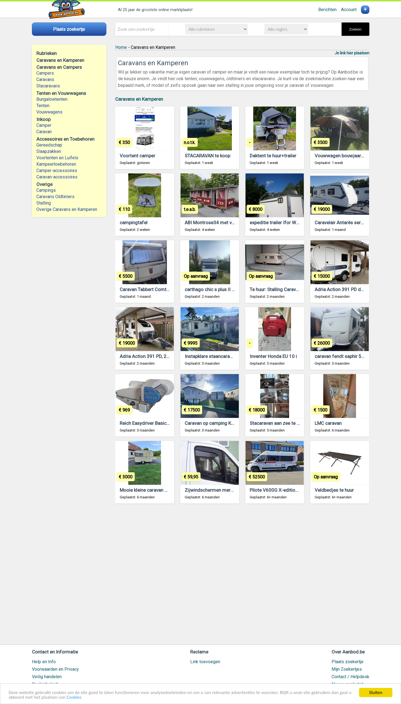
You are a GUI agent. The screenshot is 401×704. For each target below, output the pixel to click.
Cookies (74, 697)
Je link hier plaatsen (352, 53)
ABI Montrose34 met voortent (216, 222)
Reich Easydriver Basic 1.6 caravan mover (163, 423)
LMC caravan (328, 423)
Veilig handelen (47, 676)
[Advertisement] (242, 576)
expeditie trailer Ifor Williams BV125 (287, 222)
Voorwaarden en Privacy (55, 669)
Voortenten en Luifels (57, 157)
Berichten (327, 9)
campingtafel (133, 222)
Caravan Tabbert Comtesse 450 (153, 289)
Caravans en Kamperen (139, 99)
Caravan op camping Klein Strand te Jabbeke (231, 423)
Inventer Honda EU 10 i (273, 356)
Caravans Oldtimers (55, 196)
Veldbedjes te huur (334, 490)
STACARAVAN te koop (207, 155)
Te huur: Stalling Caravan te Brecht (285, 289)
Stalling (43, 203)
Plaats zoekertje (348, 661)
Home (121, 47)
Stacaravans (48, 86)
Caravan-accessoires (56, 177)
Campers (45, 73)
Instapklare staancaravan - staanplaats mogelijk (234, 356)
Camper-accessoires (56, 170)
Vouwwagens (49, 112)
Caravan (44, 131)
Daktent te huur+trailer (273, 155)
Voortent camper (137, 155)
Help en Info (44, 661)
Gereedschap (49, 145)
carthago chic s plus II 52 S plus (218, 289)
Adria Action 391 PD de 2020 (345, 289)
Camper (43, 125)
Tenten (42, 105)
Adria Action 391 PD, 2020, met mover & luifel (167, 356)
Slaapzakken (48, 151)
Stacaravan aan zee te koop (278, 423)
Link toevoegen (205, 661)
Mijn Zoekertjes (347, 669)
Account (349, 9)
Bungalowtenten (51, 99)
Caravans (45, 79)
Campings (46, 190)
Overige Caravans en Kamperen (66, 209)
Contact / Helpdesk (350, 676)
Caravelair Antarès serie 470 (344, 222)
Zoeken (355, 29)
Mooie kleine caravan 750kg (149, 490)
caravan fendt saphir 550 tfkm (346, 356)
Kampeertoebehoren (56, 164)
